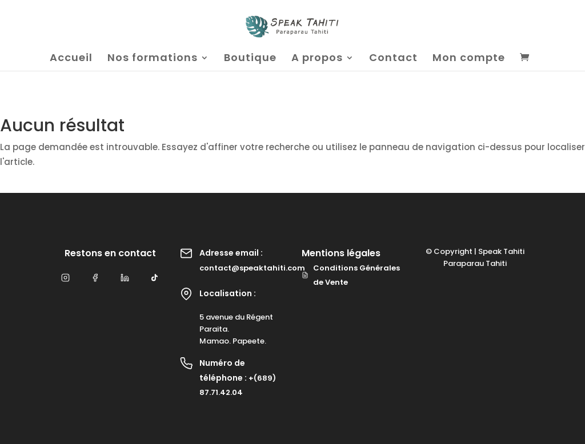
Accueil (71, 59)
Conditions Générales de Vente (351, 275)
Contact (393, 59)
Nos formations (152, 59)
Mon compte (468, 59)
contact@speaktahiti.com (252, 268)
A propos (317, 59)
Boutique (250, 59)
